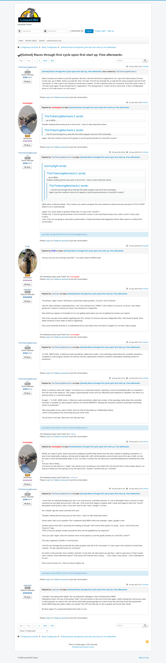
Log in (89, 31)
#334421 (145, 442)
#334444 (145, 489)
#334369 (145, 66)
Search (42, 41)
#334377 (145, 102)
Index (21, 41)
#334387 (145, 289)
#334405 (145, 378)
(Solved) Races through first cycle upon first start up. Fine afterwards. (72, 71)
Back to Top (143, 658)
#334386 (145, 246)
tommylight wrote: (55, 166)
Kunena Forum (88, 647)
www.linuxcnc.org (54, 41)
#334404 (145, 342)
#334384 (145, 152)
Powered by (77, 647)
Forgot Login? (101, 31)
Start (21, 61)
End (52, 61)
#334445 (145, 584)
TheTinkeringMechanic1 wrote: (64, 116)
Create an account (60, 97)
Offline (27, 72)
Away (28, 136)
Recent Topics (31, 41)
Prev (28, 61)
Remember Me (77, 31)
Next (45, 61)
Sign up (111, 31)
